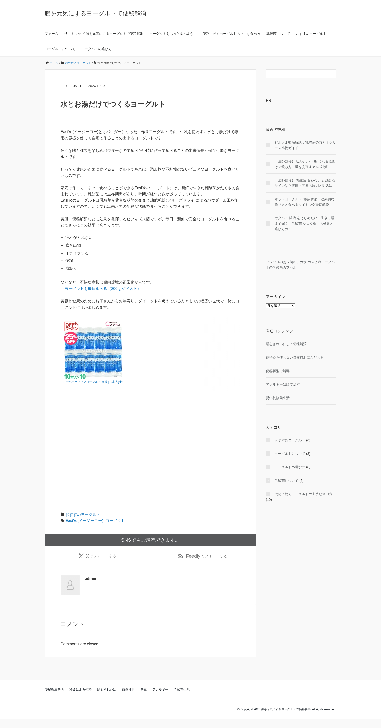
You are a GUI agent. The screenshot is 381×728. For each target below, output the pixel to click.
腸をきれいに (106, 698)
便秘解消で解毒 (278, 371)
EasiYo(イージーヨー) (84, 529)
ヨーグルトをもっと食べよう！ (173, 34)
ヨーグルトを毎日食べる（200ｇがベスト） (102, 289)
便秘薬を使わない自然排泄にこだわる (295, 357)
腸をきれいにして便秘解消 (286, 344)
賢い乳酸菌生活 (278, 398)
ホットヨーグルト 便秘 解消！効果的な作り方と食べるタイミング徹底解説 (304, 202)
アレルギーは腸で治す (283, 384)
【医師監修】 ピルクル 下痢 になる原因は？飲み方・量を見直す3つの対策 (305, 164)
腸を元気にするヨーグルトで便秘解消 (95, 13)
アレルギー (160, 698)
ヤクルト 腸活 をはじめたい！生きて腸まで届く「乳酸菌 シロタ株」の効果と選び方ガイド (304, 223)
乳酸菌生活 (182, 698)
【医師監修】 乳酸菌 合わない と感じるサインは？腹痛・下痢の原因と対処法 (305, 183)
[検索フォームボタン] (332, 74)
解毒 (143, 698)
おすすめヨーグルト (311, 34)
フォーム (51, 34)
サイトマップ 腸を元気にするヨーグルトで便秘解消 (103, 34)
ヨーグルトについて (60, 49)
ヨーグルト (115, 529)
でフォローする (97, 565)
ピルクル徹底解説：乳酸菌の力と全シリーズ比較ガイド (305, 145)
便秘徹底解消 (54, 698)
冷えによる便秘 (80, 698)
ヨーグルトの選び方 (96, 49)
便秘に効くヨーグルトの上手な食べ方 (231, 34)
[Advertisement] (150, 451)
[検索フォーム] (296, 74)
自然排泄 (128, 698)
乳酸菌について (278, 34)
